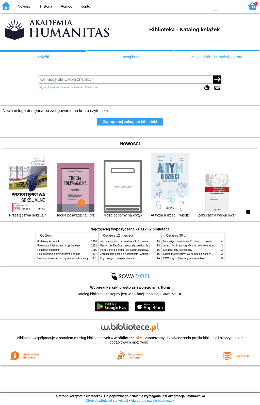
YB (192, 6)
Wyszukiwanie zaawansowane (61, 87)
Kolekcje (91, 87)
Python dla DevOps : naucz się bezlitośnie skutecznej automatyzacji (138, 245)
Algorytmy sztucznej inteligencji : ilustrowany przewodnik (132, 241)
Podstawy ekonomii (48, 241)
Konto (85, 6)
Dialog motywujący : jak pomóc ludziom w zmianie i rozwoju (197, 254)
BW (182, 6)
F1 (223, 6)
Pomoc (66, 6)
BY (203, 6)
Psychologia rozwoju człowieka (117, 258)
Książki (43, 57)
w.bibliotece (126, 338)
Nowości (24, 6)
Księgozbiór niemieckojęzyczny (216, 57)
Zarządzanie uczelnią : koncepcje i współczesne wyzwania (133, 254)
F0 (214, 6)
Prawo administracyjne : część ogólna (58, 245)
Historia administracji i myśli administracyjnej (62, 258)
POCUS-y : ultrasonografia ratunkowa (184, 258)
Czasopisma (130, 57)
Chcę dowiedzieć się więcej (107, 400)
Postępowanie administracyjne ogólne (58, 254)
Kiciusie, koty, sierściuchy (177, 249)
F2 (235, 6)
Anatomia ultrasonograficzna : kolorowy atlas (188, 245)
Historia (46, 6)
